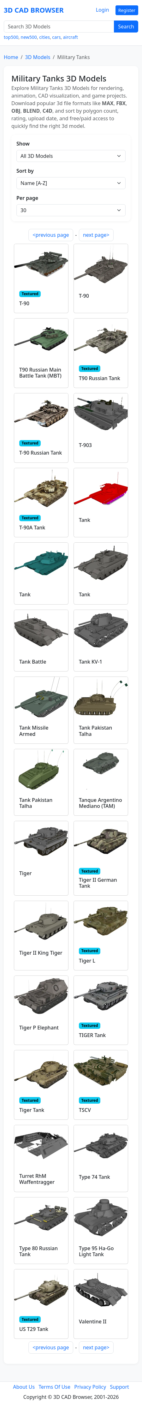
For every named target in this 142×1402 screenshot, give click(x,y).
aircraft (70, 37)
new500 (29, 37)
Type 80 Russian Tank (38, 1251)
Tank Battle (32, 661)
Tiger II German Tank (98, 882)
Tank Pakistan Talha (95, 730)
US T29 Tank (33, 1329)
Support (119, 1386)
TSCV (85, 1110)
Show (23, 143)
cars (56, 37)
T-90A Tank (32, 527)
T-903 (85, 445)
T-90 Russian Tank (40, 452)
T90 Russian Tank (99, 378)
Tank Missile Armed (33, 730)
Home (11, 57)
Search (126, 26)
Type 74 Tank (94, 1176)
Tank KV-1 (90, 661)
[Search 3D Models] (59, 27)
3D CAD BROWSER (34, 10)
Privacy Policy (90, 1386)
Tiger (25, 873)
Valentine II (92, 1321)
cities (44, 37)
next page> (96, 234)
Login (102, 9)
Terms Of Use (54, 1386)
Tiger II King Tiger (40, 952)
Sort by (25, 170)
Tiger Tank (31, 1110)
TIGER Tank (92, 1035)
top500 (11, 37)
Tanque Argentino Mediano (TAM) (100, 802)
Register (126, 10)
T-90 (24, 303)
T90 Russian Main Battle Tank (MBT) (40, 372)
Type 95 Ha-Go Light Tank (96, 1251)
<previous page (51, 234)
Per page (27, 197)
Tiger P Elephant (39, 1027)
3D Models (37, 57)
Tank (84, 519)
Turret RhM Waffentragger (37, 1178)
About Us (24, 1386)
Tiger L (87, 960)
